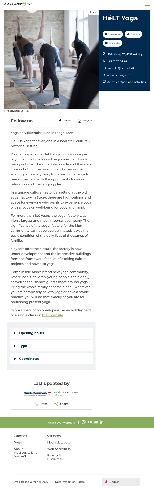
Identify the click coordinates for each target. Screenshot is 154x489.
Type (20, 346)
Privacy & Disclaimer (55, 457)
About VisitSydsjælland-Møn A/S (26, 452)
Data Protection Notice (70, 481)
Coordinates (27, 359)
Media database (59, 442)
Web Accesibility (59, 449)
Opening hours (29, 333)
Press (18, 442)
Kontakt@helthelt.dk (121, 68)
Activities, (113, 82)
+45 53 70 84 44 (117, 61)
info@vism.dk (62, 395)
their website (52, 315)
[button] (93, 4)
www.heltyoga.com (119, 75)
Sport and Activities (133, 82)
